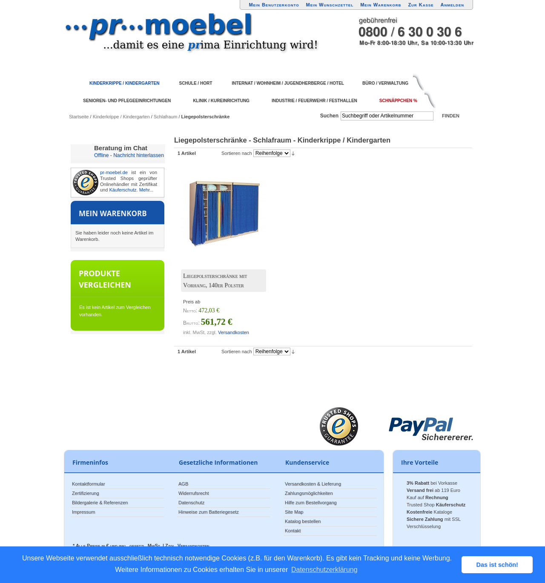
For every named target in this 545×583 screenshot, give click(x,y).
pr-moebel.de (114, 172)
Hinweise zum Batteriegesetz (208, 511)
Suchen (329, 116)
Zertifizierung (85, 493)
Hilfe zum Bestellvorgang (311, 502)
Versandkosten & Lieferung (313, 483)
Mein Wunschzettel (329, 4)
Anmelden (453, 4)
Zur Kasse (420, 4)
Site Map (294, 511)
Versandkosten (233, 332)
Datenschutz (191, 502)
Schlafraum (166, 116)
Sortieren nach (236, 153)
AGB (183, 483)
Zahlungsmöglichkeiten (309, 493)
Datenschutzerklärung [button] (324, 569)
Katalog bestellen (303, 521)
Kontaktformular (88, 483)
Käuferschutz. (123, 189)
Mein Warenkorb (380, 4)
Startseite (79, 116)
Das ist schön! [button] (497, 564)
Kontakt (293, 530)
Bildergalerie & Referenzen (100, 502)
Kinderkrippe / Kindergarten (121, 116)
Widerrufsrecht (193, 493)
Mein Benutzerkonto (274, 4)
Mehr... (146, 189)
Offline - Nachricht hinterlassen (129, 155)
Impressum (83, 511)
